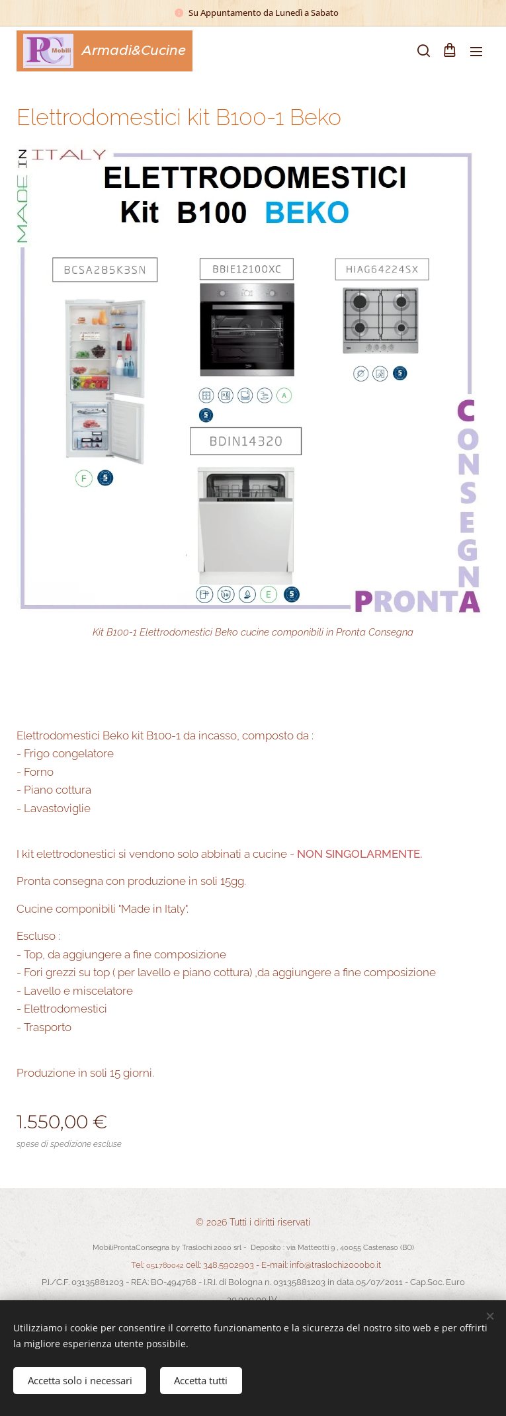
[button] (422, 50)
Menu (476, 51)
